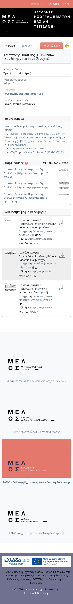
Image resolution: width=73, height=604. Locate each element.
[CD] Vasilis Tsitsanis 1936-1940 (27, 148)
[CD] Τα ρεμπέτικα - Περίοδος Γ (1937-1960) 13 (37, 152)
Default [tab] (10, 45)
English (66, 3)
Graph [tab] (27, 45)
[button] (44, 163)
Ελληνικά (53, 3)
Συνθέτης (8, 90)
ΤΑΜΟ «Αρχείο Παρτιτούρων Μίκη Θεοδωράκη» (36, 533)
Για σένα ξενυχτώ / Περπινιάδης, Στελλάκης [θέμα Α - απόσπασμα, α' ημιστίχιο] (26, 197)
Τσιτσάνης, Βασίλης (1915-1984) (23, 93)
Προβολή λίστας (55, 163)
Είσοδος (36, 3)
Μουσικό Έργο (51, 45)
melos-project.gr (33, 589)
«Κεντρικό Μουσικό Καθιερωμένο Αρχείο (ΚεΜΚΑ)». (36, 381)
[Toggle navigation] (6, 33)
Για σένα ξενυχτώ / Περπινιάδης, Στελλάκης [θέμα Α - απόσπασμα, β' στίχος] (26, 173)
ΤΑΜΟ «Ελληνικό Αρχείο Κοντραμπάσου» (37, 431)
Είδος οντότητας (12, 69)
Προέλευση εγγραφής (16, 100)
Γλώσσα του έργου (14, 79)
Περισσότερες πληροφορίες (36, 238)
